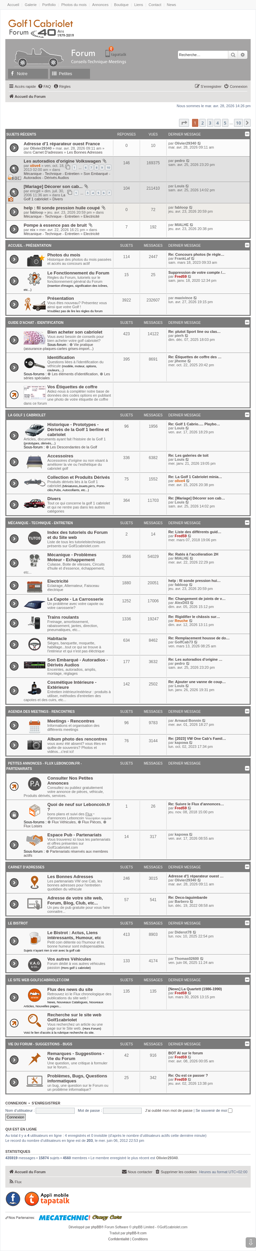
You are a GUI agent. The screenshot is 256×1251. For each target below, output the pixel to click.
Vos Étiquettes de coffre (72, 386)
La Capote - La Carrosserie (75, 599)
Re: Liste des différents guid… (194, 532)
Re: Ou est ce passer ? (188, 1075)
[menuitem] (44, 86)
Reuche (181, 621)
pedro (180, 161)
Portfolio (49, 5)
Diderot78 (183, 932)
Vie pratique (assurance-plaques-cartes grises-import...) (59, 347)
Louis (179, 186)
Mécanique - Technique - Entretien (51, 174)
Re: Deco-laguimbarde (187, 897)
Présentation (60, 298)
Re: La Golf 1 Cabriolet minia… (195, 477)
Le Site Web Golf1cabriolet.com (38, 980)
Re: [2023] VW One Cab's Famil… (197, 739)
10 (108, 167)
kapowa (181, 743)
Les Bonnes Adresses (84, 152)
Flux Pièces (89, 822)
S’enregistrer (46, 1103)
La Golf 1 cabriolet (44, 197)
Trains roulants (63, 617)
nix (32, 230)
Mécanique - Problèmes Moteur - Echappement (71, 557)
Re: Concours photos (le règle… (196, 254)
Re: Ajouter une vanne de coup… (197, 682)
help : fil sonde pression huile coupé (62, 207)
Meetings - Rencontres (70, 720)
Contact (155, 5)
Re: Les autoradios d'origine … (195, 659)
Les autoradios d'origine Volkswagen (62, 161)
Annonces (100, 5)
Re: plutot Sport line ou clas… (194, 332)
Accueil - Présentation (29, 245)
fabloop (36, 212)
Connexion (16, 1103)
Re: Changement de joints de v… (197, 599)
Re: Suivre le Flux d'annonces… (196, 804)
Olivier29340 (41, 148)
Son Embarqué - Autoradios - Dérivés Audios (67, 176)
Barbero (182, 901)
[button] (184, 123)
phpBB (96, 1227)
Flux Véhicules (62, 822)
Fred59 (181, 276)
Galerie (30, 5)
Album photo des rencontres (77, 739)
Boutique (121, 5)
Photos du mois (74, 5)
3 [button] (210, 123)
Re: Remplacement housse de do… (199, 638)
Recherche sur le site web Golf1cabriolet (74, 1017)
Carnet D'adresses (48, 152)
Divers (57, 199)
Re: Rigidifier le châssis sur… (194, 617)
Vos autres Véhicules (69, 959)
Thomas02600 (187, 959)
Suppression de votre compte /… (197, 272)
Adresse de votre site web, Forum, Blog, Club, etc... (75, 900)
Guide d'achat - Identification (35, 323)
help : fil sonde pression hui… (194, 581)
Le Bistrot (18, 923)
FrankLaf (182, 258)
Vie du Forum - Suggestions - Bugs (40, 1044)
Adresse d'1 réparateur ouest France (62, 143)
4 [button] (217, 123)
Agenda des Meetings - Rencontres (41, 711)
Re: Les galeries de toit (188, 455)
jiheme (180, 361)
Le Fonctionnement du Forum (78, 272)
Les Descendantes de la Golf (71, 447)
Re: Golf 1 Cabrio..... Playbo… (194, 424)
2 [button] (202, 123)
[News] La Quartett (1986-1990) (195, 989)
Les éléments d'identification (73, 374)
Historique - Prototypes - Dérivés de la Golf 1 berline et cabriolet (78, 429)
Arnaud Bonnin (188, 720)
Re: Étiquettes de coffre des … (195, 357)
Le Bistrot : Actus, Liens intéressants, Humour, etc (74, 935)
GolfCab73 (184, 642)
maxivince (183, 298)
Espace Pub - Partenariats (74, 834)
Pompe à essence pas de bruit (55, 225)
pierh (179, 336)
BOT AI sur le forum (185, 1053)
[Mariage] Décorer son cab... (53, 186)
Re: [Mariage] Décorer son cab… (196, 498)
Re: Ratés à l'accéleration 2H (193, 554)
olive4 (35, 166)
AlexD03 (182, 603)
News (171, 5)
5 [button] (225, 123)
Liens (138, 5)
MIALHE (182, 225)
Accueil (13, 5)
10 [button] (238, 123)
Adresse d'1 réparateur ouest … (196, 876)
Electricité (92, 216)
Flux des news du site (70, 989)
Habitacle (57, 638)
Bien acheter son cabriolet (74, 332)
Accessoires (60, 455)
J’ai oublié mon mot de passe (168, 1110)
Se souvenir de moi (214, 1110)
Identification (61, 357)
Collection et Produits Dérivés (78, 477)
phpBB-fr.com (136, 1233)
